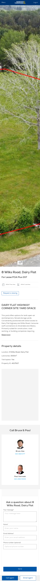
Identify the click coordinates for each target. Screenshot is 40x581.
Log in (35, 2)
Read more (6, 335)
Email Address (8, 533)
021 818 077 (20, 454)
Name (5, 524)
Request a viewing (10, 293)
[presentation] (19, 558)
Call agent (10, 578)
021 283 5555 (20, 479)
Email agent (28, 578)
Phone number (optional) (12, 542)
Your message (8, 510)
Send (20, 569)
